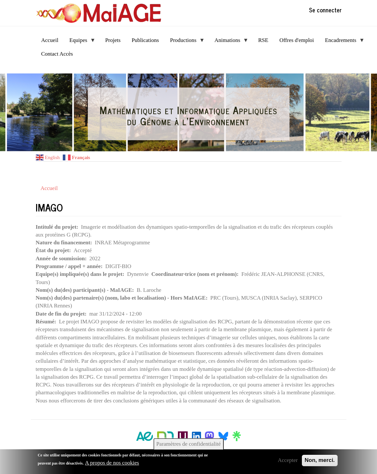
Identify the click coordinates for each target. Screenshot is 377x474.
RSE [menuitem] (263, 40)
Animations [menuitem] (229, 42)
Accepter (288, 460)
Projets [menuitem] (112, 40)
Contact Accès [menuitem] (57, 54)
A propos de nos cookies (112, 463)
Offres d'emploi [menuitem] (296, 40)
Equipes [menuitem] (79, 42)
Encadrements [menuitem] (342, 42)
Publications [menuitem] (145, 40)
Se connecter (325, 10)
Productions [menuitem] (185, 42)
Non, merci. (320, 460)
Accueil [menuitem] (50, 40)
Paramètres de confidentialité (188, 444)
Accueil (49, 188)
